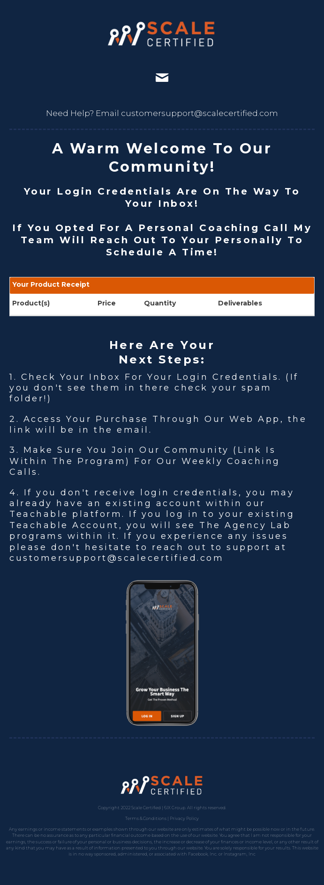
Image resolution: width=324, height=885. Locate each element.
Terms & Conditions (145, 818)
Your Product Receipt (51, 284)
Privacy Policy (184, 818)
